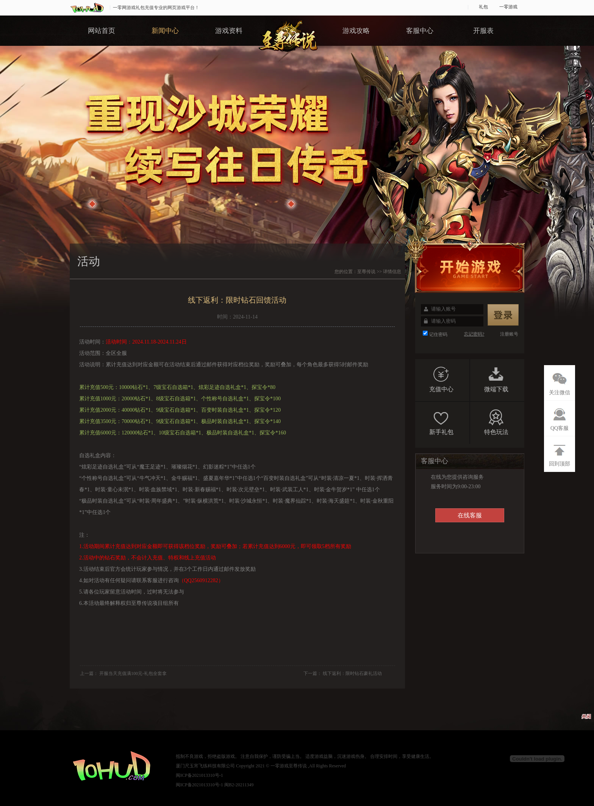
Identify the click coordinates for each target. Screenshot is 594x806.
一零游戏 (508, 6)
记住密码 (438, 334)
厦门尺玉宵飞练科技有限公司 (205, 766)
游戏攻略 (356, 30)
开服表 (483, 30)
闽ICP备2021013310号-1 (199, 775)
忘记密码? (474, 334)
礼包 (483, 6)
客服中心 (419, 30)
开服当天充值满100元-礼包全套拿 (133, 673)
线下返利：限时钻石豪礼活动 (352, 673)
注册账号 (509, 334)
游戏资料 (228, 30)
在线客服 (470, 515)
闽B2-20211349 (239, 784)
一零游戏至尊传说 (288, 766)
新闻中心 (165, 30)
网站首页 (101, 30)
